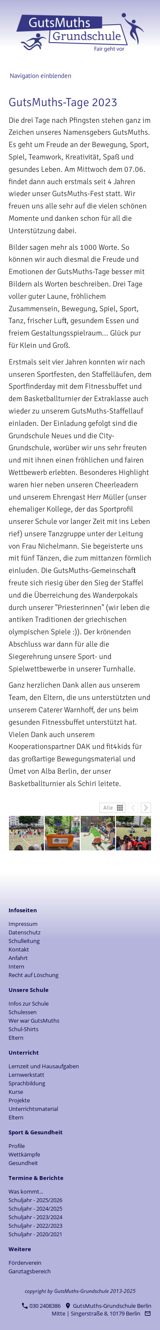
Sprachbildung (27, 1083)
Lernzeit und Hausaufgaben (44, 1066)
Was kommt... (26, 1191)
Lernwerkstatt (26, 1074)
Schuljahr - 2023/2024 (35, 1217)
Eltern (16, 1037)
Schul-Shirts (23, 1029)
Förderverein (25, 1262)
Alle (108, 807)
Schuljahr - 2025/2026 (35, 1200)
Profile (17, 1146)
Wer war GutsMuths (34, 1020)
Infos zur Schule (29, 1003)
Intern (16, 966)
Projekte (19, 1100)
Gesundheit (23, 1163)
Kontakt (19, 949)
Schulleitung (24, 941)
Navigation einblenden (40, 76)
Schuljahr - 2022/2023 (35, 1225)
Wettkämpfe (24, 1154)
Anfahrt (18, 958)
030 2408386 (41, 1306)
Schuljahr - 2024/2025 (35, 1208)
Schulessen (23, 1012)
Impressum (23, 924)
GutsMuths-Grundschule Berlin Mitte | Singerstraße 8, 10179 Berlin (101, 1309)
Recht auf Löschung (33, 975)
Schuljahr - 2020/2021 (35, 1234)
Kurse (16, 1092)
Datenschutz (25, 932)
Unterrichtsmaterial (33, 1109)
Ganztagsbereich (30, 1271)
